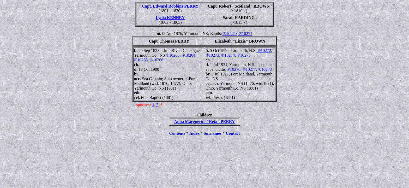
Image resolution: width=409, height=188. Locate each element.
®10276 (233, 69)
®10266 (156, 60)
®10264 (188, 55)
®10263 (172, 55)
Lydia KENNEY (170, 17)
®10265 (141, 60)
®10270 (229, 33)
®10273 (212, 55)
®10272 (263, 50)
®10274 (227, 55)
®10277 (248, 69)
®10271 (245, 33)
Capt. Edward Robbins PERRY (170, 6)
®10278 (264, 69)
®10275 (243, 55)
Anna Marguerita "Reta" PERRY (204, 121)
